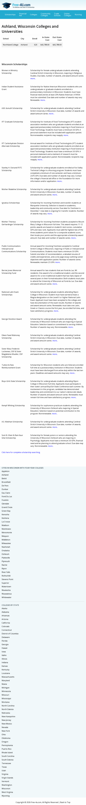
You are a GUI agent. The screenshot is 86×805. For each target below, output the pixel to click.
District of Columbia (10, 633)
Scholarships (10, 14)
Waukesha (6, 590)
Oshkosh (5, 554)
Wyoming (6, 796)
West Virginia (7, 792)
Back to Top (65, 802)
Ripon (4, 568)
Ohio (4, 734)
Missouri (5, 695)
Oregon (5, 741)
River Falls (6, 572)
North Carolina (8, 705)
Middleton (6, 539)
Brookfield (6, 482)
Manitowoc (6, 529)
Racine (4, 565)
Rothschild (6, 576)
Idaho (4, 655)
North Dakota (7, 709)
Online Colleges (67, 14)
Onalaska (6, 550)
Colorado (5, 626)
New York (6, 731)
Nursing (78, 14)
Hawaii (4, 648)
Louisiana (6, 673)
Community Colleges (45, 14)
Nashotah (6, 547)
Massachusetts (8, 677)
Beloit (4, 478)
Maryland (6, 680)
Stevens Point (7, 579)
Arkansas (6, 615)
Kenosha (5, 514)
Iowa (4, 651)
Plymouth (6, 561)
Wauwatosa (7, 594)
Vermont (5, 781)
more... (33, 78)
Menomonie (7, 532)
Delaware (6, 637)
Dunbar (5, 489)
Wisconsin (6, 788)
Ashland (5, 475)
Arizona (5, 619)
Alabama (5, 612)
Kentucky (5, 669)
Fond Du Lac (7, 496)
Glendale (5, 503)
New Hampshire (8, 716)
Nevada (5, 727)
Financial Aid (22, 14)
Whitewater (6, 597)
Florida (4, 641)
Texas (4, 767)
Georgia (5, 644)
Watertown (6, 586)
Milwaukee (6, 543)
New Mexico (7, 723)
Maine (4, 684)
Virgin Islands (7, 778)
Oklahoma (6, 738)
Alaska (4, 608)
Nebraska (6, 713)
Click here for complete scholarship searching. (21, 452)
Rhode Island (7, 752)
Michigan (5, 687)
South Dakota (7, 759)
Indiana (5, 662)
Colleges (33, 14)
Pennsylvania (7, 745)
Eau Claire (6, 493)
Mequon (5, 536)
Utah (4, 770)
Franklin (5, 500)
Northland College (10, 44)
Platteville (6, 557)
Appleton (5, 471)
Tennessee (6, 763)
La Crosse (6, 521)
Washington (7, 785)
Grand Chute (7, 507)
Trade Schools (57, 14)
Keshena (5, 518)
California (6, 623)
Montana (5, 702)
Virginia (5, 774)
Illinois (4, 659)
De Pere (5, 485)
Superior (5, 583)
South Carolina (8, 756)
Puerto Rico (6, 749)
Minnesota (6, 691)
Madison (5, 525)
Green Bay (6, 511)
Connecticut (7, 630)
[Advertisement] (42, 54)
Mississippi (6, 698)
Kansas (5, 666)
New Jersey (6, 720)
